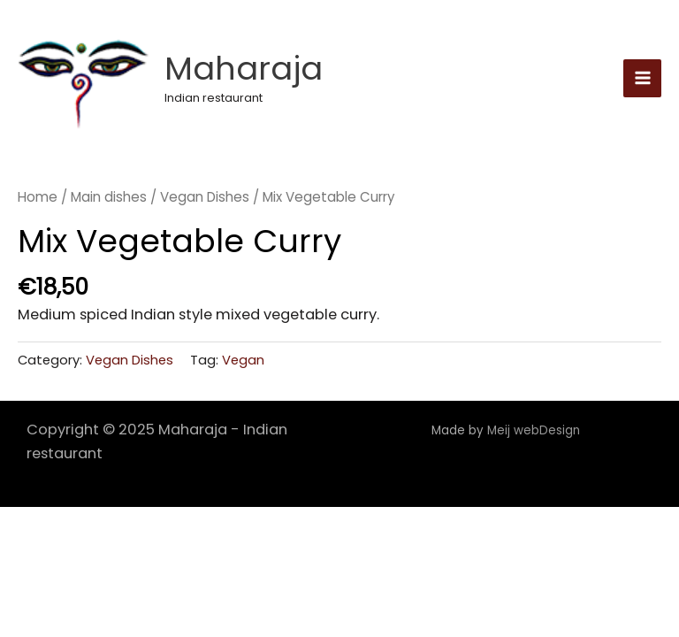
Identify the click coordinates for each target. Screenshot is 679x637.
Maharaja (243, 68)
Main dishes (109, 197)
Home (37, 197)
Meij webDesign (535, 430)
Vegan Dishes (204, 197)
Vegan (243, 359)
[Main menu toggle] (642, 78)
